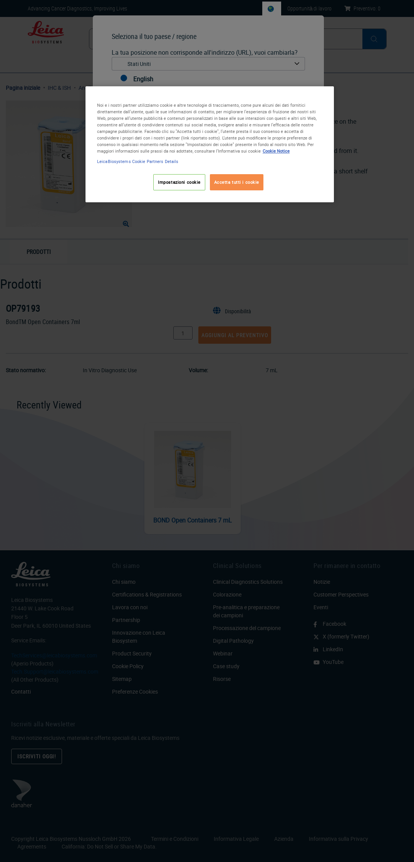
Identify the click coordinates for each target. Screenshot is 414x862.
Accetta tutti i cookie (237, 182)
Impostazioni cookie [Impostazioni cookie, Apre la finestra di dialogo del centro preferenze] (179, 182)
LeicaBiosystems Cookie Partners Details (137, 161)
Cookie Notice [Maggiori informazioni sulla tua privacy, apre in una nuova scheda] (276, 151)
